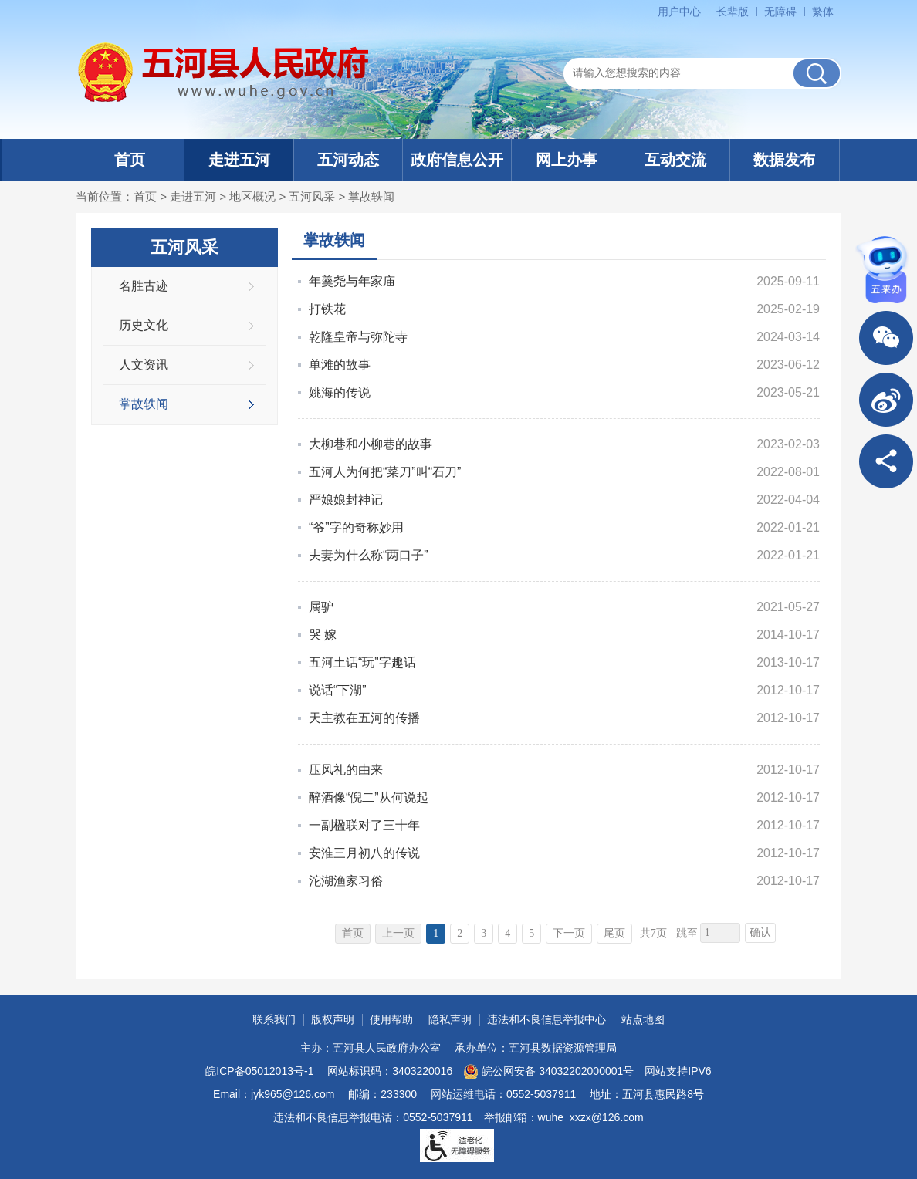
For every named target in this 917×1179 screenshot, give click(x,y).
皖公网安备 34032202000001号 (548, 1071)
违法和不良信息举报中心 (546, 1019)
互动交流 (675, 159)
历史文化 (143, 325)
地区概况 (252, 196)
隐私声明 (450, 1019)
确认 (760, 932)
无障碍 (780, 11)
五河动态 (348, 159)
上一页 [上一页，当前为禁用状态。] (398, 933)
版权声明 (332, 1019)
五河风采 (312, 196)
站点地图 (643, 1019)
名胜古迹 (143, 285)
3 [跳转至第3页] (483, 933)
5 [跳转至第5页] (531, 933)
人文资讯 (143, 364)
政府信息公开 (457, 159)
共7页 (653, 933)
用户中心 (679, 11)
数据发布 (784, 159)
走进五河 (239, 159)
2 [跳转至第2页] (459, 933)
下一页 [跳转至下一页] (569, 933)
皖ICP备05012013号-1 (259, 1071)
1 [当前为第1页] (435, 933)
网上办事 (566, 159)
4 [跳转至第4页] (507, 933)
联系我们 (274, 1019)
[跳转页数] (720, 933)
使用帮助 (391, 1019)
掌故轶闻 (371, 196)
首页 (129, 159)
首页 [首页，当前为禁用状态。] (353, 933)
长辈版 (732, 11)
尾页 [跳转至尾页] (614, 933)
